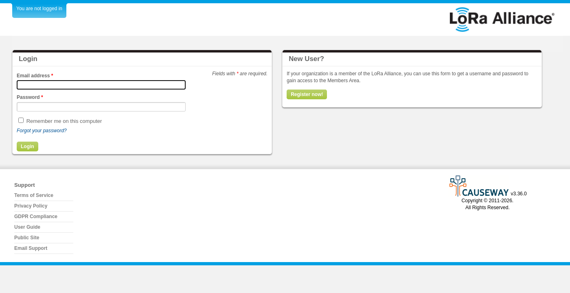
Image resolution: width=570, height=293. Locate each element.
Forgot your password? (42, 130)
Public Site (26, 238)
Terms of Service (33, 195)
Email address (35, 76)
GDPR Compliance (35, 216)
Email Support (30, 248)
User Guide (27, 227)
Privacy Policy (30, 206)
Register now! (307, 94)
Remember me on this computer (64, 121)
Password (30, 97)
